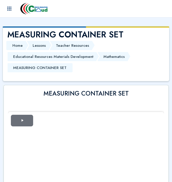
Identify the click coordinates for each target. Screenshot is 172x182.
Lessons (39, 45)
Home (17, 45)
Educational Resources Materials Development (53, 56)
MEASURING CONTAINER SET (40, 68)
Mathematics (114, 56)
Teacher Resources (72, 45)
